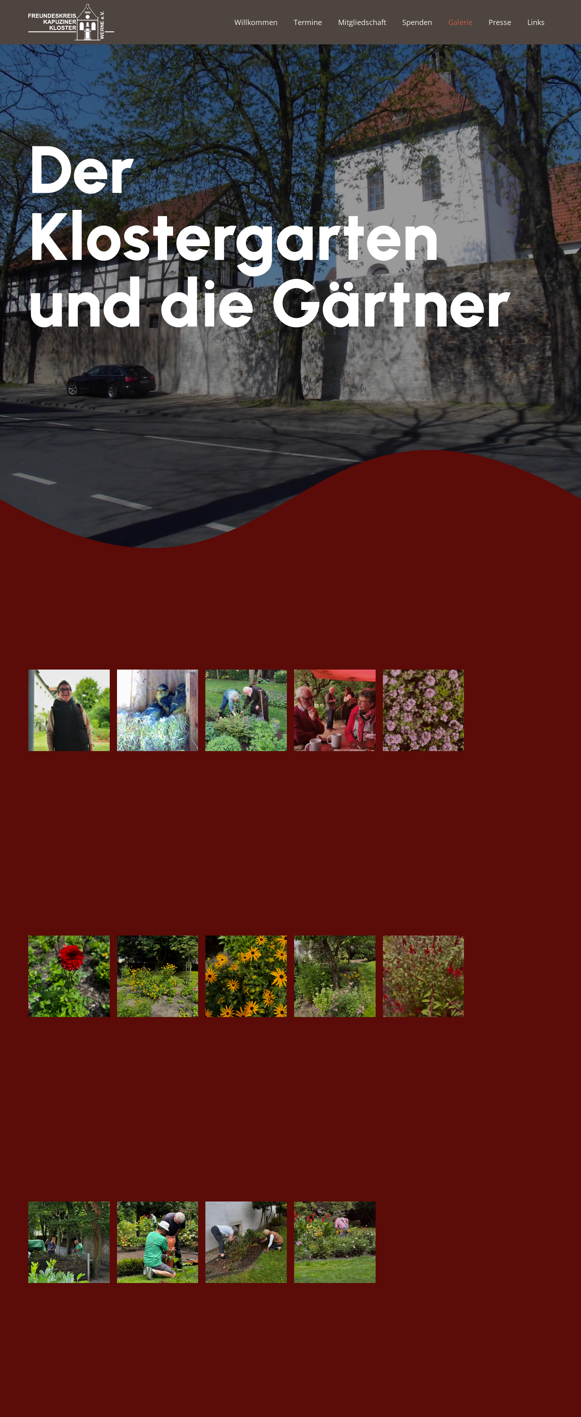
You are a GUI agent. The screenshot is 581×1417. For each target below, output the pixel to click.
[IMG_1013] (69, 976)
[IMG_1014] (158, 976)
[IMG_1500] (69, 1242)
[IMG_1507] (158, 1242)
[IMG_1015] (246, 976)
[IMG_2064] (246, 1242)
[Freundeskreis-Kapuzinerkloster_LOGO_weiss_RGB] (71, 22)
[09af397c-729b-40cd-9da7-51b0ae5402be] (69, 710)
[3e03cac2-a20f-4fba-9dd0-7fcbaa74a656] (246, 710)
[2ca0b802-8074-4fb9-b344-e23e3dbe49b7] (158, 710)
